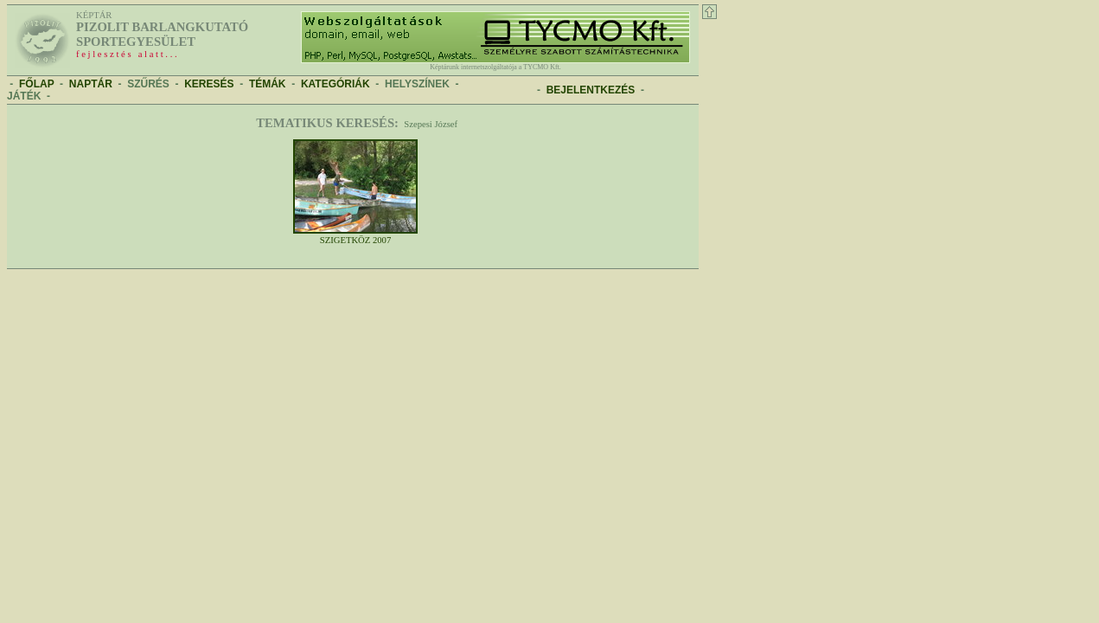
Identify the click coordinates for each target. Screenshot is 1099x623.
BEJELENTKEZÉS (591, 90)
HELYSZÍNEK (417, 84)
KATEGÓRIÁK (335, 84)
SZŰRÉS (148, 84)
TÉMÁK (267, 84)
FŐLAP (36, 84)
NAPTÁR (90, 84)
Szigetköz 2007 (355, 236)
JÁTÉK (24, 96)
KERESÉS (208, 84)
